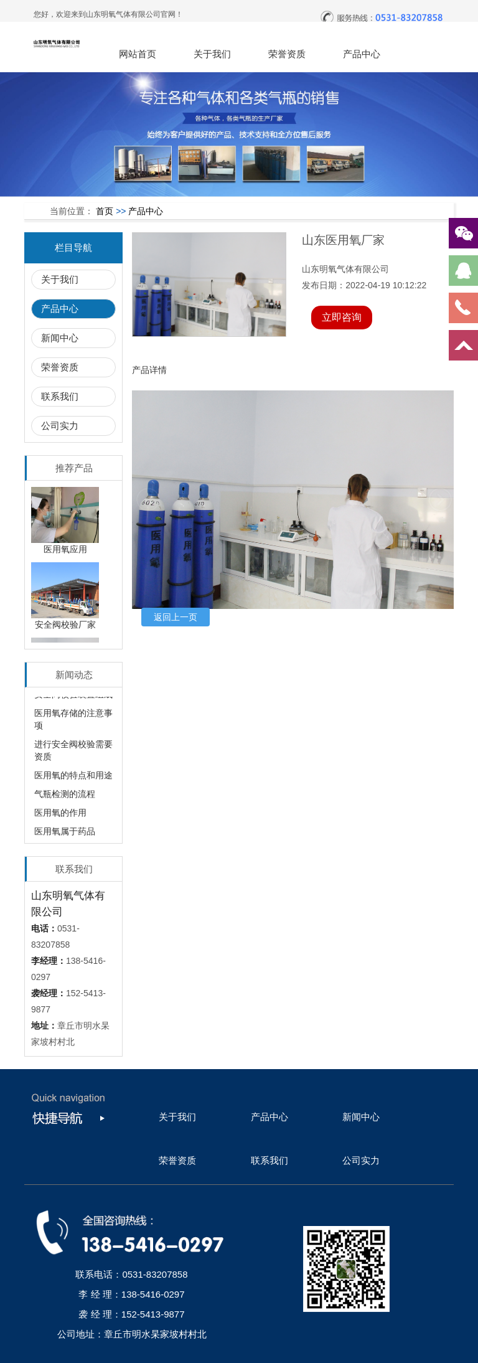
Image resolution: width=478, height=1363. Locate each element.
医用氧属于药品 (64, 833)
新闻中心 (59, 337)
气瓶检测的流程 (64, 796)
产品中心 (361, 54)
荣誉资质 (287, 54)
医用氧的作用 (60, 814)
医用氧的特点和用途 (73, 777)
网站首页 (137, 54)
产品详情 (149, 370)
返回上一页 (175, 617)
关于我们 (212, 54)
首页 (104, 211)
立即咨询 (342, 317)
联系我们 (59, 396)
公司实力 (59, 425)
